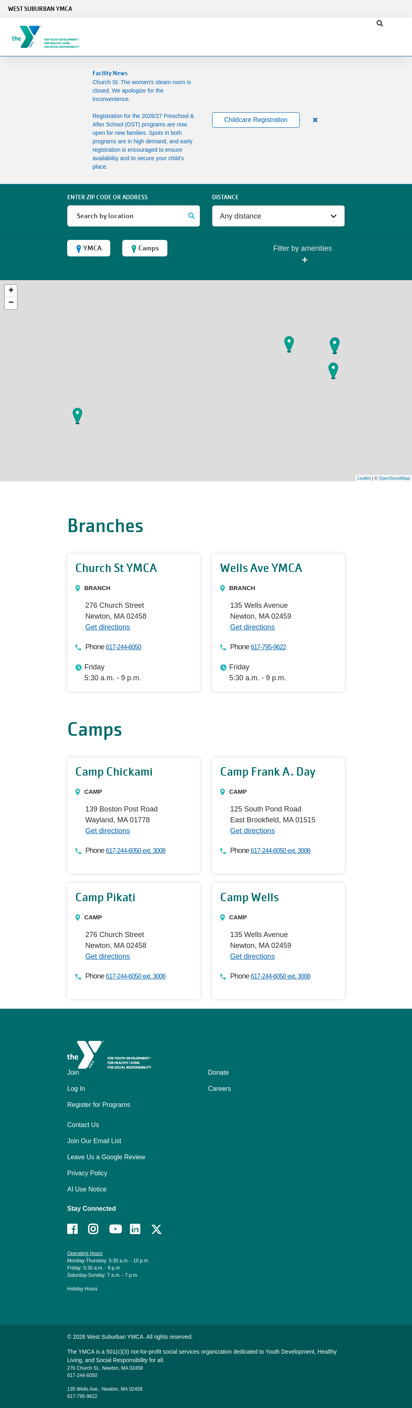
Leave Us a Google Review (106, 1157)
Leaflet (364, 478)
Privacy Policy (87, 1173)
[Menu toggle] (399, 34)
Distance (225, 197)
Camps (145, 248)
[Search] (191, 216)
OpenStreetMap (394, 478)
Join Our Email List (94, 1141)
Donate (218, 1072)
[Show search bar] (379, 24)
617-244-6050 (123, 647)
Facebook (77, 1229)
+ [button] (11, 291)
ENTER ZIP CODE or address (107, 197)
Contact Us (83, 1124)
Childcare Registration (255, 119)
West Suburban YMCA (40, 9)
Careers (219, 1088)
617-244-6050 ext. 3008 (135, 850)
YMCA (89, 248)
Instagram (98, 1229)
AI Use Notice (87, 1189)
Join (73, 1072)
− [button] (11, 303)
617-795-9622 (268, 647)
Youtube (114, 1229)
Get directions (107, 627)
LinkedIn (140, 1229)
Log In (76, 1088)
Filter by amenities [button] (302, 254)
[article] (206, 120)
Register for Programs (98, 1104)
